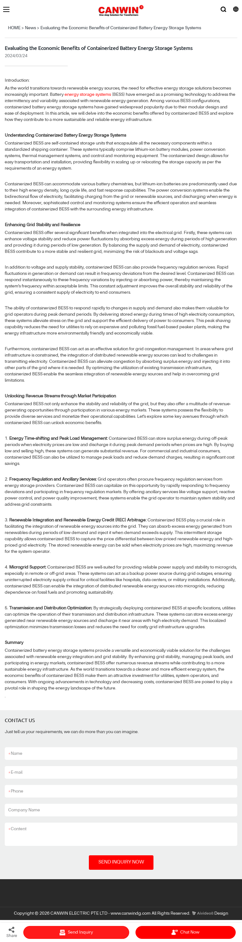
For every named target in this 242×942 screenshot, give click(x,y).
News (30, 28)
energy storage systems (88, 94)
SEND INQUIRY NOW (121, 862)
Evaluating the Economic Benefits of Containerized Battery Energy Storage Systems (120, 28)
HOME (14, 28)
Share (11, 932)
